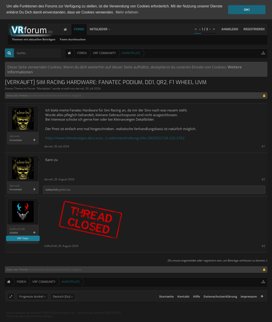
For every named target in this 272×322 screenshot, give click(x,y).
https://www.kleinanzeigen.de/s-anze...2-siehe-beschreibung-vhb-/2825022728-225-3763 (115, 137)
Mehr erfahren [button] (127, 12)
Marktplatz (44, 88)
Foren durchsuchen (130, 39)
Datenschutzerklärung (220, 304)
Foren (83, 29)
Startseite (166, 304)
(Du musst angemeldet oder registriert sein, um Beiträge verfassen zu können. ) (217, 260)
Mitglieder (103, 29)
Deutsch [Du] (61, 304)
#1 (263, 146)
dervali (80, 88)
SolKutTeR (52, 189)
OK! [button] (247, 9)
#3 (263, 245)
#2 (263, 179)
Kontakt (183, 304)
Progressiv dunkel (31, 304)
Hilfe (196, 304)
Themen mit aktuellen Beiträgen (91, 39)
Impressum (249, 304)
